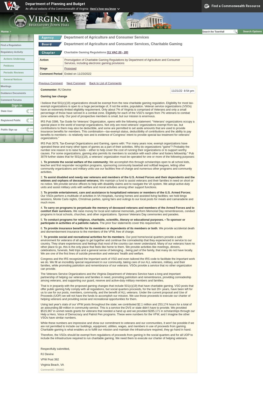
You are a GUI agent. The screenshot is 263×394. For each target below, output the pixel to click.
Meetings (6, 86)
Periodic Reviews (14, 72)
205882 (60, 369)
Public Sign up (9, 129)
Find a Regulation (11, 45)
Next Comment (76, 83)
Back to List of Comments (105, 83)
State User (6, 111)
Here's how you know (103, 8)
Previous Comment (51, 83)
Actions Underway (14, 58)
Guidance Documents (13, 93)
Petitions (9, 65)
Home (5, 31)
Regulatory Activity (12, 52)
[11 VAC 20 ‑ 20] (117, 52)
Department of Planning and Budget (55, 4)
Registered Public (11, 120)
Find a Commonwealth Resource (232, 6)
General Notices (13, 79)
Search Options (252, 31)
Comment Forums (11, 100)
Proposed (70, 68)
